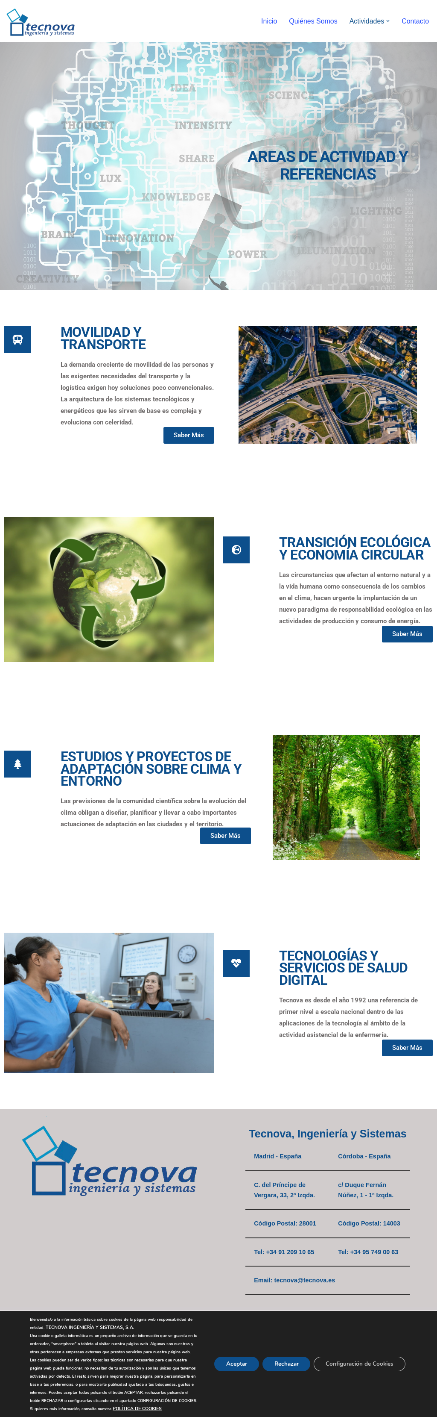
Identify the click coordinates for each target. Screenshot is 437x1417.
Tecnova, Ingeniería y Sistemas (327, 1134)
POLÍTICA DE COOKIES (137, 1408)
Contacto (415, 21)
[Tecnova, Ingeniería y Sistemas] (40, 20)
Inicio (269, 21)
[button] (388, 21)
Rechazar (281, 1356)
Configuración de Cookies (358, 1356)
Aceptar (228, 1356)
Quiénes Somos (312, 21)
